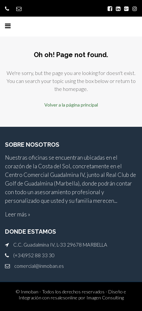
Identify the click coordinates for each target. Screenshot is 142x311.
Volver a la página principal (71, 105)
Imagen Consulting (105, 297)
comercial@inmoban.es (39, 266)
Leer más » (17, 214)
